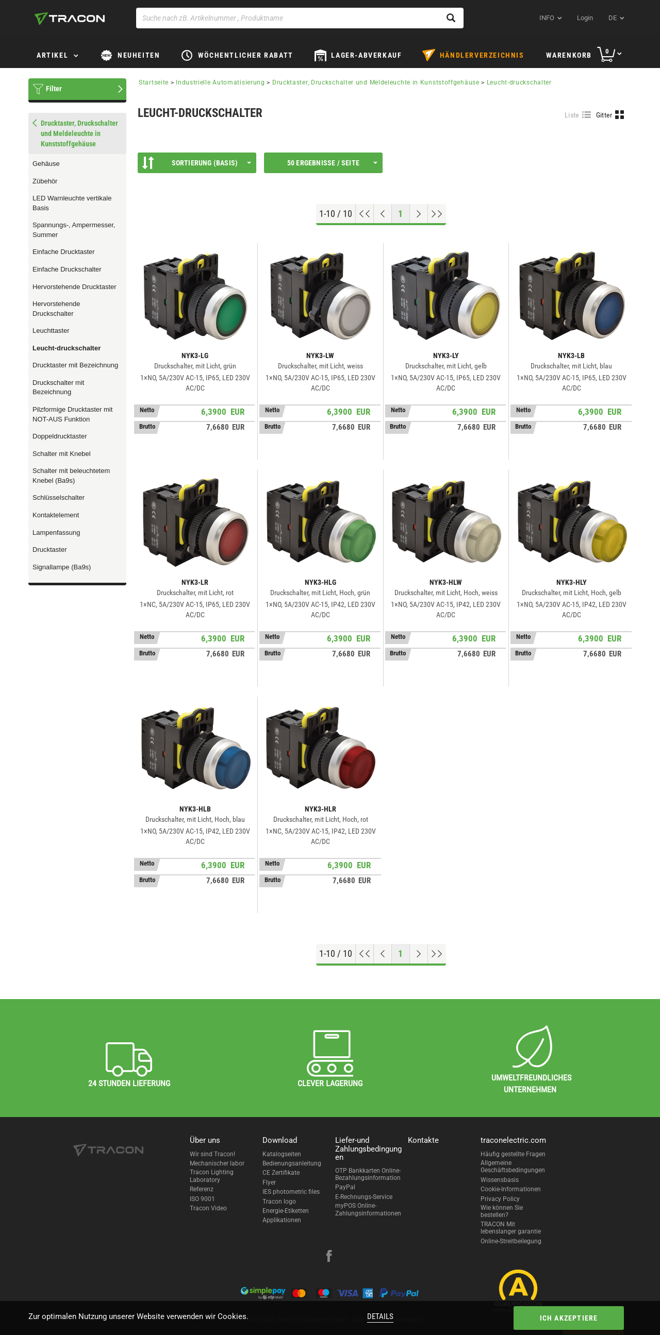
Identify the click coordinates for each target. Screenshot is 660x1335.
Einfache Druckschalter (67, 269)
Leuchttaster (51, 330)
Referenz (201, 1189)
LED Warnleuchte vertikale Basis (71, 203)
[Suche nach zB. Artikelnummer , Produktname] (300, 18)
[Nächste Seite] (419, 214)
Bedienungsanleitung (291, 1163)
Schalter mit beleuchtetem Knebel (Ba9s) (71, 475)
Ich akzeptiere (569, 1318)
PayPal (345, 1187)
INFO (546, 18)
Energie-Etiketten (285, 1210)
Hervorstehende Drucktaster (74, 287)
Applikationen (281, 1220)
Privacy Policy (500, 1199)
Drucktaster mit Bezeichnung (75, 365)
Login (585, 18)
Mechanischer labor (217, 1163)
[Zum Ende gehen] (437, 214)
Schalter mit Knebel (61, 454)
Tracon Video (208, 1208)
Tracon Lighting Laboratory (212, 1176)
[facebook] (329, 1257)
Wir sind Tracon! (212, 1154)
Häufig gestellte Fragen (513, 1154)
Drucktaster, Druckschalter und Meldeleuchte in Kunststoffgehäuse (376, 82)
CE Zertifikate (281, 1172)
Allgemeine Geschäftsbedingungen (513, 1166)
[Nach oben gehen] (365, 214)
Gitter (604, 115)
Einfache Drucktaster (63, 252)
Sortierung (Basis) (196, 163)
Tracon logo (279, 1201)
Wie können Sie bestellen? (502, 1211)
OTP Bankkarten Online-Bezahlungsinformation (368, 1174)
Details (380, 1316)
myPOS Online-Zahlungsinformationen (368, 1209)
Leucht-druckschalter (66, 348)
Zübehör (44, 181)
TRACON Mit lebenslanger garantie (511, 1228)
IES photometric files (291, 1191)
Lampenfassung (56, 532)
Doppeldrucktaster (59, 436)
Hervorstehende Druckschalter (56, 308)
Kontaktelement (55, 515)
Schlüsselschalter (58, 497)
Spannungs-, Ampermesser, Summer (73, 230)
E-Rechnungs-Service (363, 1197)
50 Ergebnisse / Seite (332, 163)
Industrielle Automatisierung (220, 82)
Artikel (52, 55)
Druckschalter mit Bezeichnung (58, 387)
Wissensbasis (500, 1180)
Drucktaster (49, 549)
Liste (572, 115)
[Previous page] (383, 214)
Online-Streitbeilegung (511, 1241)
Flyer (269, 1182)
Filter (54, 89)
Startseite (154, 82)
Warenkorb (569, 55)
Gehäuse (46, 163)
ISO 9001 (202, 1199)
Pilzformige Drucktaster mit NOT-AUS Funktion (72, 414)
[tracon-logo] (69, 18)
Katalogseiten (281, 1154)
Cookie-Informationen (511, 1189)
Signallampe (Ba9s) (61, 567)
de (612, 18)
